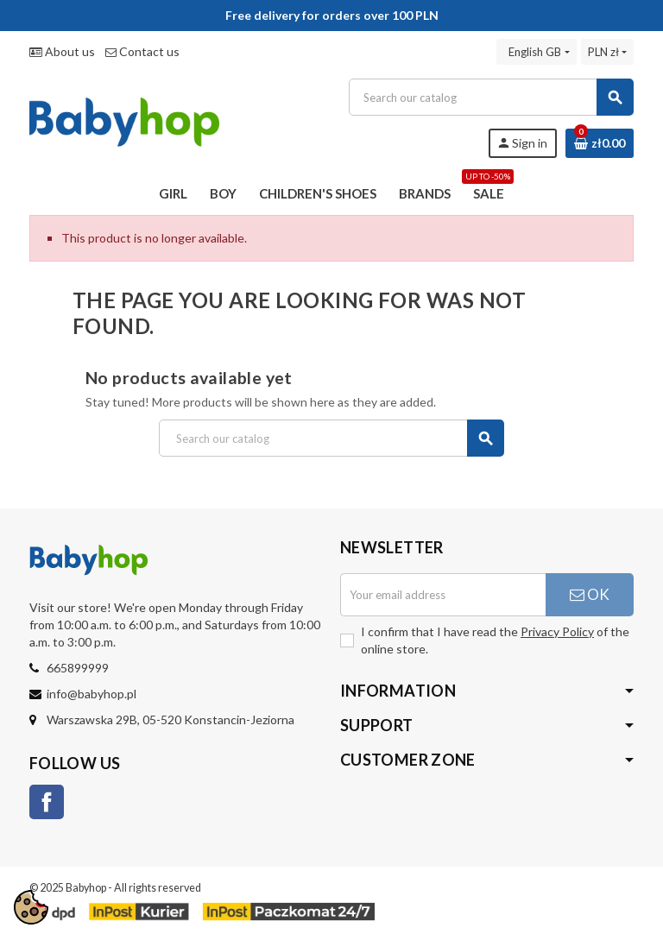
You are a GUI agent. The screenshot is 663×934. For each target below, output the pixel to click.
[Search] (491, 97)
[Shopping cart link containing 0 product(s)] (599, 143)
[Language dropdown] (536, 52)
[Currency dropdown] (607, 52)
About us (62, 51)
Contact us (142, 51)
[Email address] (443, 594)
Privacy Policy (557, 631)
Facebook (46, 802)
